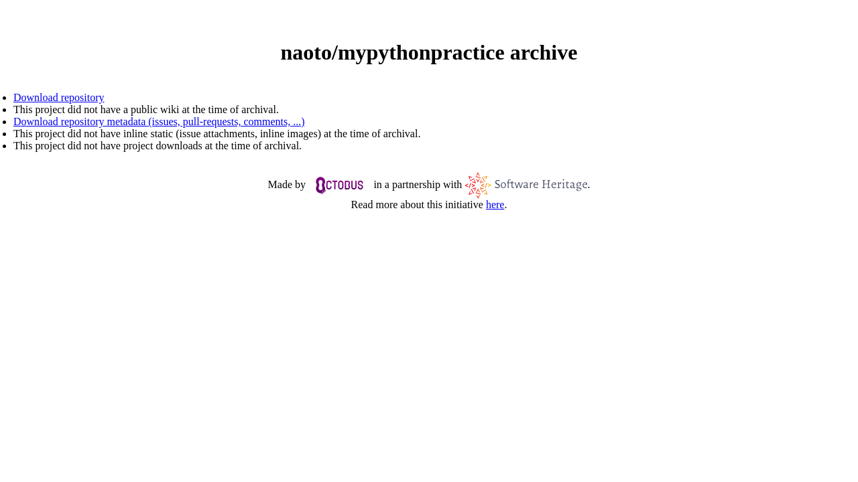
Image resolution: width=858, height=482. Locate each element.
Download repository (59, 97)
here (495, 204)
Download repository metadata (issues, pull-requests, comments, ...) (159, 121)
